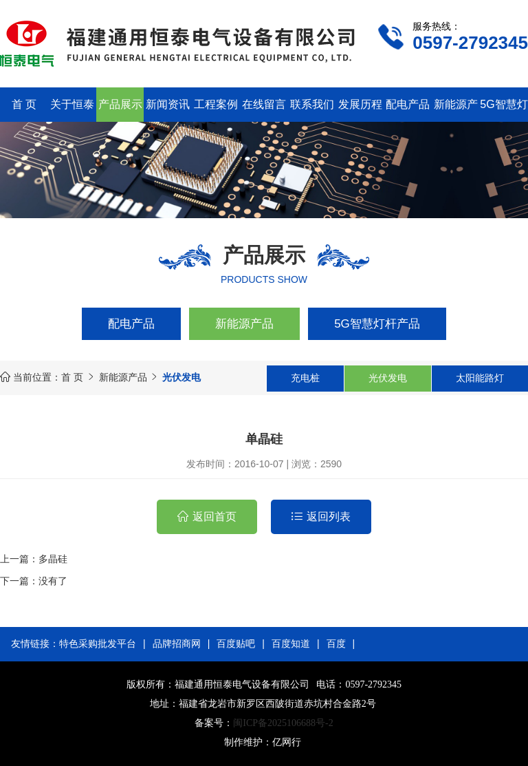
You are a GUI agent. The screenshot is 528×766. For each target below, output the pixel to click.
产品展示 (120, 104)
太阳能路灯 (480, 377)
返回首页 (214, 516)
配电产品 (408, 104)
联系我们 (312, 104)
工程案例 (216, 104)
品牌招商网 (177, 643)
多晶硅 (52, 558)
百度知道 (291, 643)
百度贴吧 (236, 643)
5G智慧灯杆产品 (377, 323)
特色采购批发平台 (97, 643)
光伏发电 (387, 377)
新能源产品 (244, 323)
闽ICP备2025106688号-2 (283, 723)
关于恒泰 (72, 104)
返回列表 (329, 516)
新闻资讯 (168, 104)
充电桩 (305, 377)
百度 (336, 643)
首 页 (24, 104)
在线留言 (264, 104)
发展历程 (360, 104)
